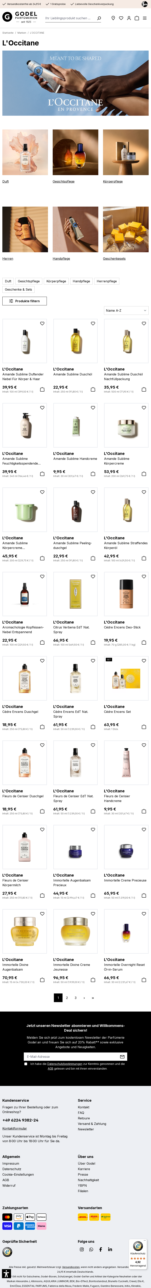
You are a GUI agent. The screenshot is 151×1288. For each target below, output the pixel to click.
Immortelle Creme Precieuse (126, 869)
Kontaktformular (13, 1115)
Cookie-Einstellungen (17, 1161)
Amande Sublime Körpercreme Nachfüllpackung (24, 534)
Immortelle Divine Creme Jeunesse (75, 956)
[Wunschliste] (121, 18)
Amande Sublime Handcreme (75, 447)
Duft (5, 181)
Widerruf (8, 1172)
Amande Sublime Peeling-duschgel (75, 534)
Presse (83, 1161)
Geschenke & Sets (130, 281)
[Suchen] (97, 18)
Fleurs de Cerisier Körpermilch (24, 869)
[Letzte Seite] (92, 989)
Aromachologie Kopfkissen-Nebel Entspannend (24, 618)
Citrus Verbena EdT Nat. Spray (75, 616)
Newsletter (85, 1121)
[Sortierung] (126, 302)
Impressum (10, 1150)
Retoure (83, 1110)
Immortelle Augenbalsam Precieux (75, 871)
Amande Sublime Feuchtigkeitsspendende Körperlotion (24, 450)
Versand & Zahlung (91, 1115)
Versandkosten (62, 1254)
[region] (75, 83)
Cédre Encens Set (126, 700)
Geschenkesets (114, 258)
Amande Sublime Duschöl (75, 363)
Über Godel (86, 1150)
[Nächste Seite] (84, 989)
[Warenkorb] (137, 18)
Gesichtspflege (63, 181)
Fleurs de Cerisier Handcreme (126, 784)
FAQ (81, 1104)
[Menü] (145, 18)
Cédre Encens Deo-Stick (126, 616)
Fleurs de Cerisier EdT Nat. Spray (75, 787)
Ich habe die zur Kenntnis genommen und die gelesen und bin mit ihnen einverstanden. (77, 1058)
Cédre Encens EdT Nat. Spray (75, 700)
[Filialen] (113, 18)
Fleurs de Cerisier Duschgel (24, 784)
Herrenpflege (101, 281)
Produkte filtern (24, 292)
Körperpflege (112, 181)
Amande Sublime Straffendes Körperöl (126, 534)
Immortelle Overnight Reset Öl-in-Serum (126, 956)
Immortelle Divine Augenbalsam (24, 953)
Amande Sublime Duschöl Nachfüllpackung (126, 365)
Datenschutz (11, 1156)
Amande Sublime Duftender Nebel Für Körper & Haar (24, 365)
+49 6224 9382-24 (18, 1107)
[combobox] (70, 18)
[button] (6, 1273)
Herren (7, 258)
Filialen (83, 1178)
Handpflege (61, 258)
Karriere (83, 1156)
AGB (123, 1055)
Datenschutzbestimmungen (62, 1055)
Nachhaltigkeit (88, 1167)
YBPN (82, 1172)
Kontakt (83, 1098)
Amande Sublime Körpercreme (126, 447)
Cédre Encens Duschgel (24, 700)
